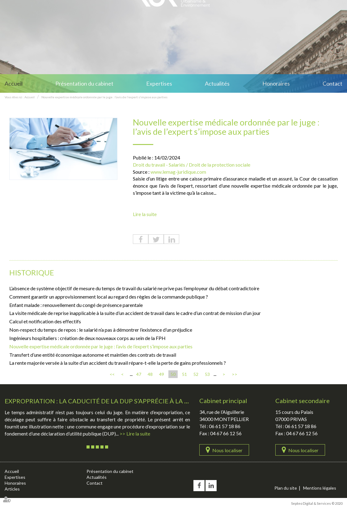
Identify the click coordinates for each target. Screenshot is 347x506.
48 (150, 374)
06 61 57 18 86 (224, 426)
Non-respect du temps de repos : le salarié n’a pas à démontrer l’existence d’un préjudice (100, 330)
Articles (12, 488)
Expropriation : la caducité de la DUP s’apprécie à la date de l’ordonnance (133, 401)
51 (184, 374)
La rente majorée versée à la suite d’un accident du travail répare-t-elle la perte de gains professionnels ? (117, 363)
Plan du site (285, 488)
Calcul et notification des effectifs (45, 321)
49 (161, 374)
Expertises (159, 83)
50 (173, 374)
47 (138, 374)
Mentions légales (319, 488)
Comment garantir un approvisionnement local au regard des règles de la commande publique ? (108, 297)
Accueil (14, 83)
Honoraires (276, 83)
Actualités (217, 83)
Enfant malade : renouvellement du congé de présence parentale (76, 305)
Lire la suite (145, 214)
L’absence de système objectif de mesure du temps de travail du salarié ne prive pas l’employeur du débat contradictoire (134, 288)
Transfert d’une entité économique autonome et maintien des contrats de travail (92, 355)
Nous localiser (227, 450)
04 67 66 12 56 (226, 433)
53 (207, 374)
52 (195, 374)
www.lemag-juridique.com (178, 172)
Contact (332, 83)
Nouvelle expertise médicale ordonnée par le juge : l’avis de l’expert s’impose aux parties (104, 97)
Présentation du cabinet (84, 83)
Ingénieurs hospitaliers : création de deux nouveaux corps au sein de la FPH (87, 338)
